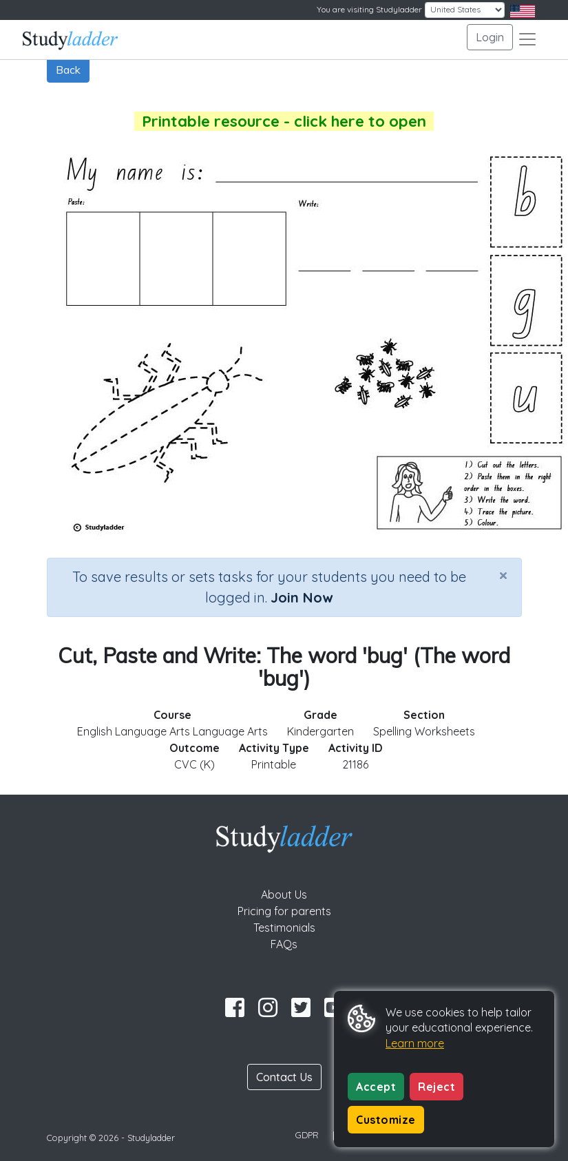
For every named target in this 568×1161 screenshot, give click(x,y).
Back (68, 69)
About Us (284, 894)
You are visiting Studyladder (369, 9)
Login (490, 37)
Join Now (302, 597)
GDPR (307, 1134)
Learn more (415, 1043)
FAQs (284, 944)
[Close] (503, 575)
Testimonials (284, 927)
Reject (436, 1087)
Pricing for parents (284, 911)
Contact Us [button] (284, 1077)
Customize (386, 1120)
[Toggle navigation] (527, 39)
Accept (376, 1087)
